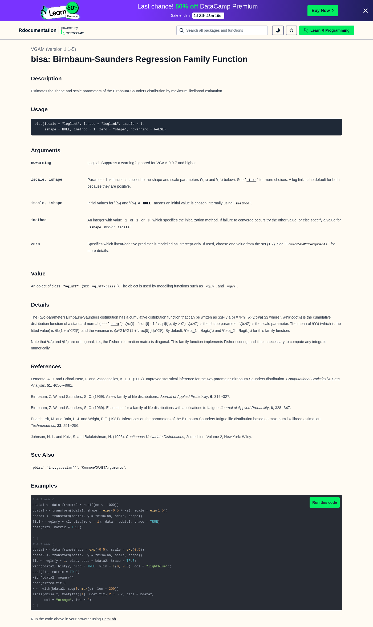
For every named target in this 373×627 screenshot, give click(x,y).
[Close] (365, 10)
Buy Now (323, 10)
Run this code (324, 502)
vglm (210, 286)
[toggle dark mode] (278, 30)
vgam (231, 286)
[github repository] (291, 30)
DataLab (109, 619)
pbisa (38, 468)
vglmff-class (104, 286)
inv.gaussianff (62, 468)
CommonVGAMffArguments (306, 244)
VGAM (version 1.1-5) (53, 49)
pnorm (114, 324)
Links (251, 180)
